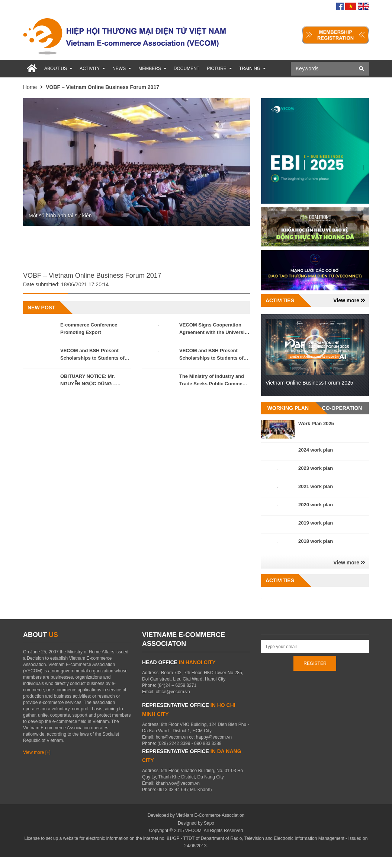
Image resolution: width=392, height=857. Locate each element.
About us (58, 68)
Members (152, 68)
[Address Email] (315, 646)
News (121, 68)
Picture (219, 68)
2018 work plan (315, 541)
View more (349, 300)
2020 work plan (315, 504)
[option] (136, 162)
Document (186, 68)
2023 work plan (315, 468)
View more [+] (36, 752)
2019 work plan (315, 523)
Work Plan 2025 (316, 423)
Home (30, 87)
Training (252, 68)
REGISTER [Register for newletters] (314, 663)
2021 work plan (315, 486)
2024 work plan (315, 450)
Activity (92, 68)
